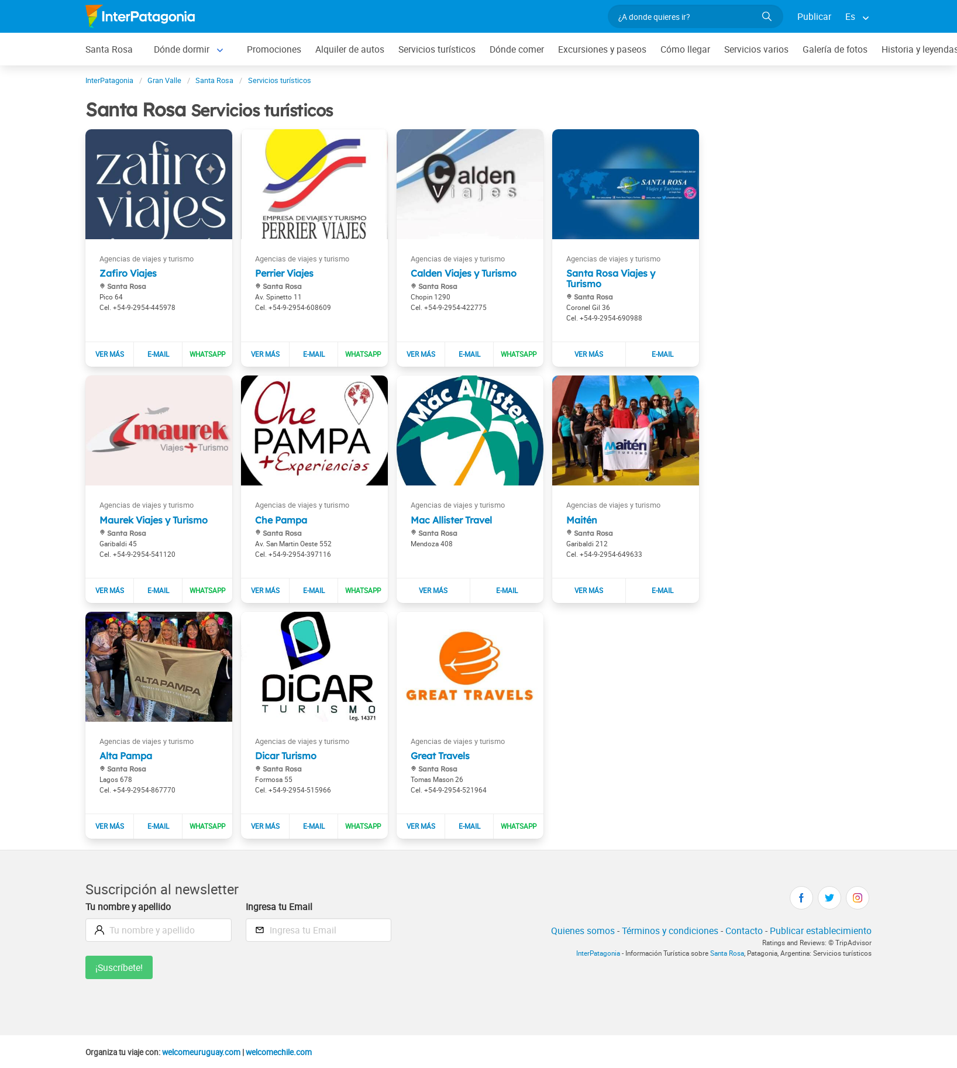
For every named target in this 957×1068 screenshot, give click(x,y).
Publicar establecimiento (821, 930)
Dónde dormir (181, 49)
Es (850, 16)
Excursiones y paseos (602, 49)
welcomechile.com (279, 1052)
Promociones (274, 49)
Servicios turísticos (437, 49)
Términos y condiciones (670, 930)
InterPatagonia (598, 953)
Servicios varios (756, 49)
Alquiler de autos (349, 49)
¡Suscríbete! (119, 967)
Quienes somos (583, 930)
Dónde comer (517, 49)
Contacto (744, 930)
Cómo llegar (685, 49)
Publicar (814, 16)
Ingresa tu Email (279, 906)
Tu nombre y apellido (128, 906)
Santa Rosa (109, 49)
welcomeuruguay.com (201, 1052)
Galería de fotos (835, 49)
